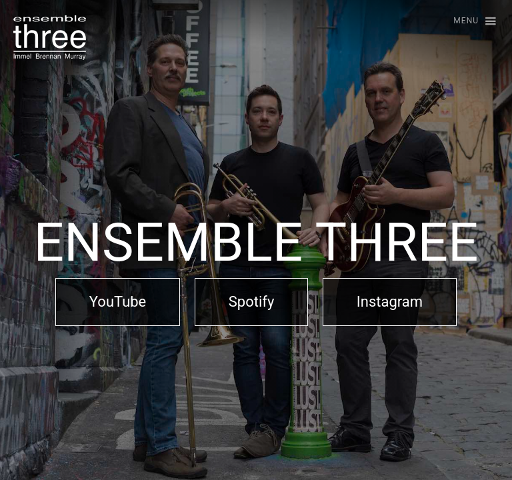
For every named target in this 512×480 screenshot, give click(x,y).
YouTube (117, 301)
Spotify (252, 301)
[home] (49, 37)
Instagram (390, 301)
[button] (469, 21)
